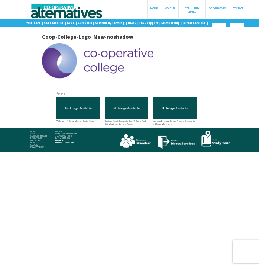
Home (154, 8)
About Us (169, 8)
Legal (32, 143)
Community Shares (192, 10)
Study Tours (36, 138)
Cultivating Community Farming (101, 23)
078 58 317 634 (68, 142)
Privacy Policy (37, 147)
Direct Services (194, 23)
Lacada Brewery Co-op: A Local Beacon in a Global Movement (175, 111)
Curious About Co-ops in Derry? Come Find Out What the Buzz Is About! (127, 111)
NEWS (132, 23)
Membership (171, 23)
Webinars (34, 23)
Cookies (34, 145)
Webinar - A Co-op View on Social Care (78, 109)
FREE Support (149, 23)
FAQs (71, 23)
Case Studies (54, 23)
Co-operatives (217, 8)
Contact (238, 8)
